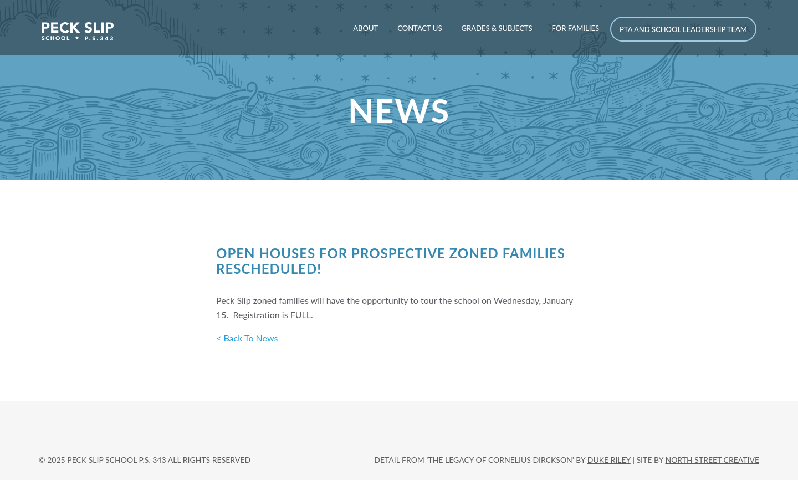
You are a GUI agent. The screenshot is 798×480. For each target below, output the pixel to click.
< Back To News (247, 338)
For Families (575, 28)
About (365, 28)
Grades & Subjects (496, 28)
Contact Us (419, 28)
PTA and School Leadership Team (683, 29)
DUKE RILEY (609, 459)
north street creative (712, 459)
